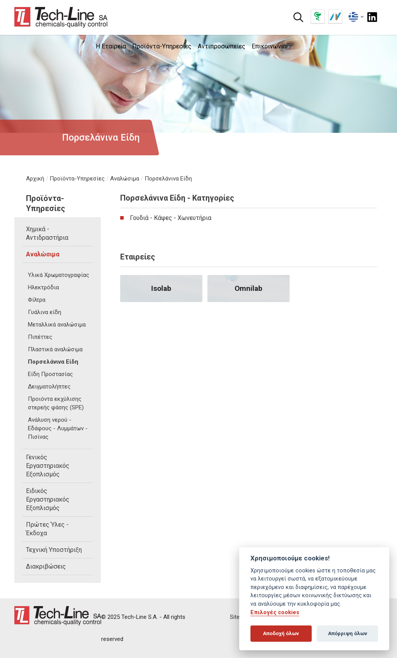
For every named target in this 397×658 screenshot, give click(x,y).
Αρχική (35, 178)
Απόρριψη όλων (347, 633)
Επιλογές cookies (274, 612)
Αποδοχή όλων (281, 633)
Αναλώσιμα (124, 178)
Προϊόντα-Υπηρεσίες (77, 178)
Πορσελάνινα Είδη (168, 178)
